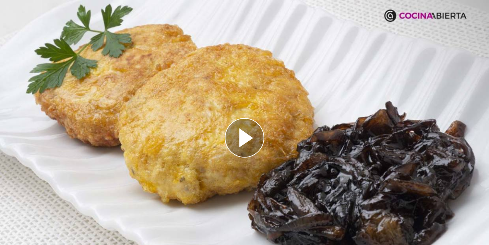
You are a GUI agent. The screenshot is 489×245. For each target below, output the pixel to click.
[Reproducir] (244, 138)
